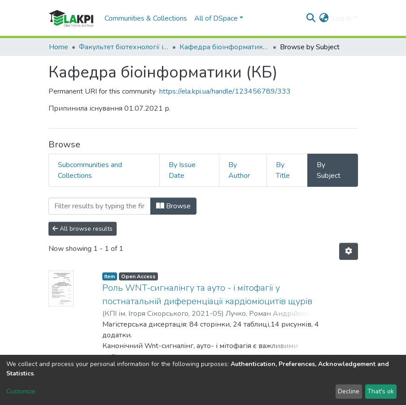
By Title (283, 170)
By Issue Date (182, 170)
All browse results (82, 228)
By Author (239, 170)
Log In (341, 18)
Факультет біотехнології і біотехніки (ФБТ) (124, 47)
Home (58, 47)
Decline (348, 391)
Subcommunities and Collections (90, 170)
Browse (173, 206)
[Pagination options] (348, 251)
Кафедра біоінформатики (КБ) (224, 47)
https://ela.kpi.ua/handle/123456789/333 (225, 91)
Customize (20, 391)
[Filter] (99, 206)
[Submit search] (310, 18)
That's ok (380, 391)
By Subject (329, 170)
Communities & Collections (146, 18)
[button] (323, 18)
